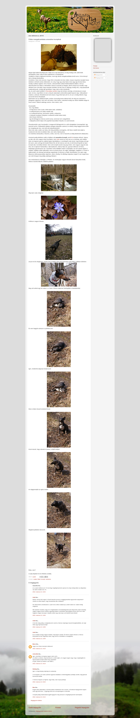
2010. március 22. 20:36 (39, 682)
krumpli (43, 579)
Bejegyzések (98, 75)
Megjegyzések (98, 78)
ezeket (55, 91)
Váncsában (49, 91)
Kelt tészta (96, 68)
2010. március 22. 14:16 (39, 648)
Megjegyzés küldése (36, 700)
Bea (34, 687)
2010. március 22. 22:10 (39, 697)
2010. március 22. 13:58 (39, 627)
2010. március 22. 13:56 (39, 615)
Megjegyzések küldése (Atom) (44, 711)
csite (58, 139)
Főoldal (58, 707)
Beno (34, 644)
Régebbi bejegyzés (82, 707)
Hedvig (35, 669)
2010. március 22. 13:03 (39, 592)
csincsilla (35, 654)
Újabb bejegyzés (34, 707)
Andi (34, 597)
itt (72, 137)
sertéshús (48, 579)
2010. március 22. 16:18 (39, 663)
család (35, 579)
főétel (39, 579)
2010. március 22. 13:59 (39, 638)
